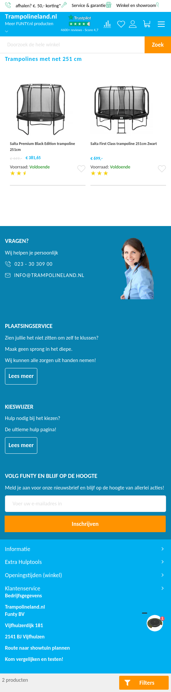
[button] (81, 171)
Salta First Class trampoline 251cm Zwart (123, 143)
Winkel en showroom (136, 5)
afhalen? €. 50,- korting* (38, 5)
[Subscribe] (85, 524)
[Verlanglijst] (121, 24)
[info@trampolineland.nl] (53, 275)
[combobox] (72, 44)
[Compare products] (107, 24)
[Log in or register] (133, 24)
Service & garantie (89, 5)
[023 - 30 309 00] (53, 264)
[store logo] (31, 17)
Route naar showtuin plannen (37, 648)
